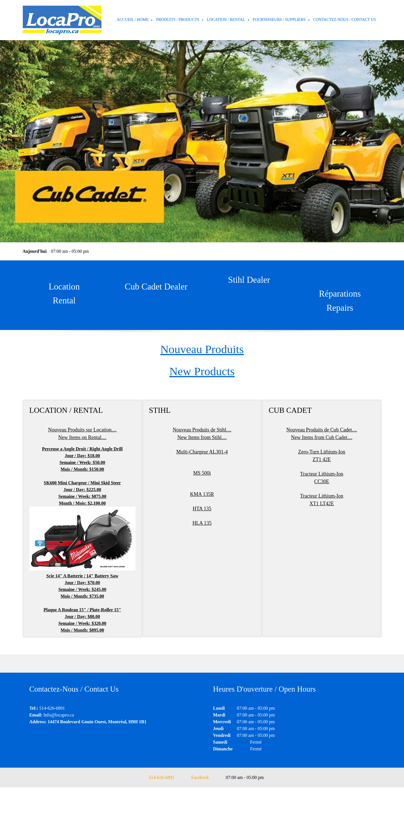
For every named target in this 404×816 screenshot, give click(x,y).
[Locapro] (62, 20)
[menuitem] (132, 20)
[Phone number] (158, 777)
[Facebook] (197, 777)
